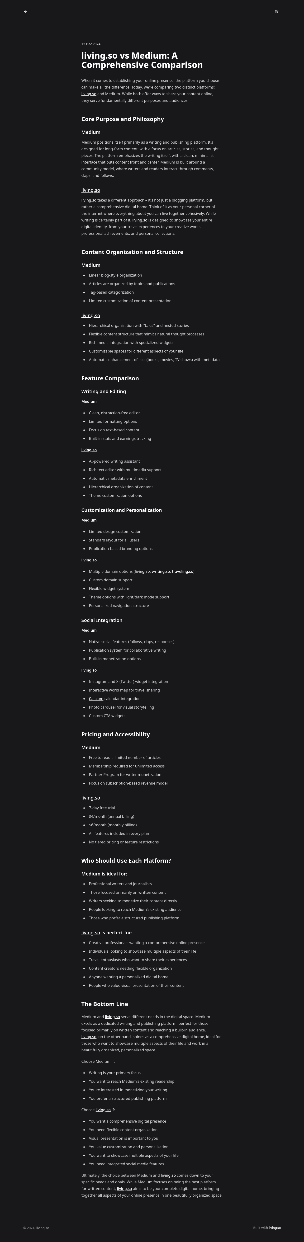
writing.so (161, 571)
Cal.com (96, 698)
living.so (88, 93)
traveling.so (182, 571)
